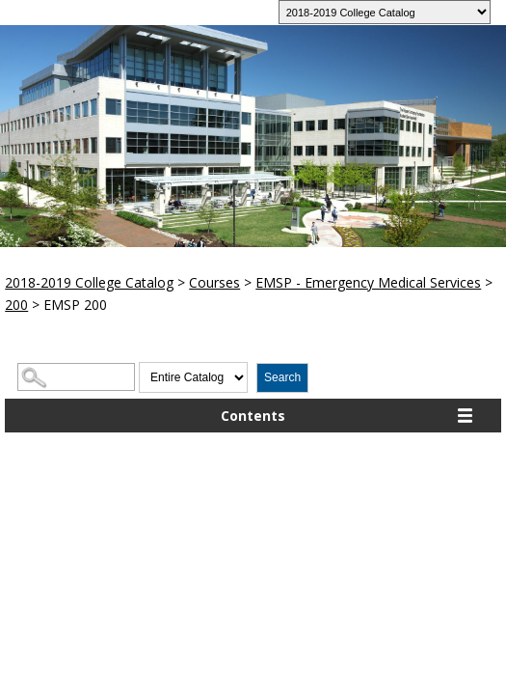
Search (282, 377)
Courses (214, 282)
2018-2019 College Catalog (89, 282)
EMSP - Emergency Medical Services (368, 282)
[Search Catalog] (76, 377)
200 (16, 304)
